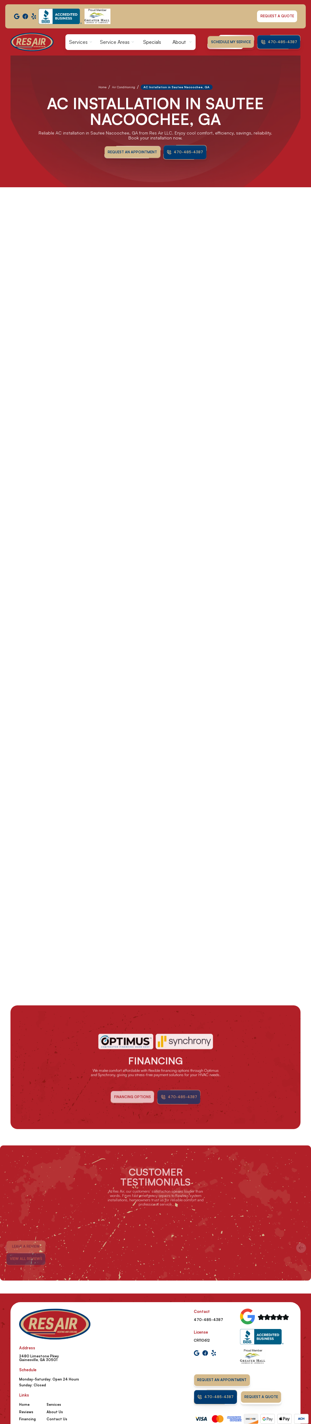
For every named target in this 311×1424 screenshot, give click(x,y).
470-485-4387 (208, 1320)
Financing (27, 1419)
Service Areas (115, 42)
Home (102, 87)
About (179, 42)
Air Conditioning (123, 87)
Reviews (26, 1412)
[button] (80, 42)
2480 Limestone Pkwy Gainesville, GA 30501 (39, 1358)
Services (78, 42)
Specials (152, 42)
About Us (55, 1412)
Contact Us (57, 1419)
